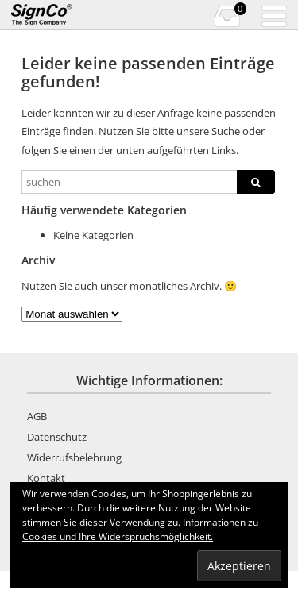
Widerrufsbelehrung (74, 457)
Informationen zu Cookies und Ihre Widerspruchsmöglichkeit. (140, 529)
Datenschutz (57, 437)
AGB (37, 416)
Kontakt (46, 478)
